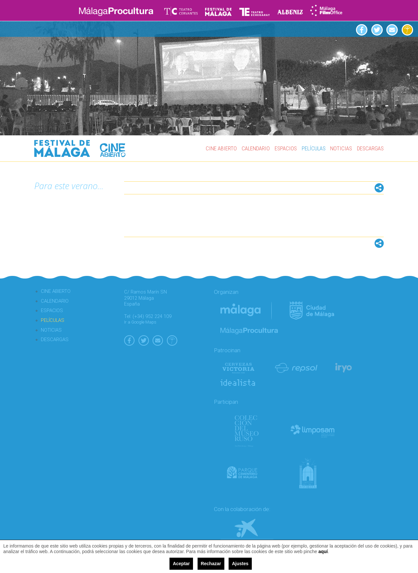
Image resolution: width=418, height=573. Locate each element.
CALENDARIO (256, 148)
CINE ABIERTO (221, 148)
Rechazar (211, 563)
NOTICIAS (341, 148)
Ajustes (240, 563)
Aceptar (181, 563)
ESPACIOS (286, 148)
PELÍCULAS (314, 148)
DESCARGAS (370, 148)
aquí (323, 551)
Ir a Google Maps (140, 322)
